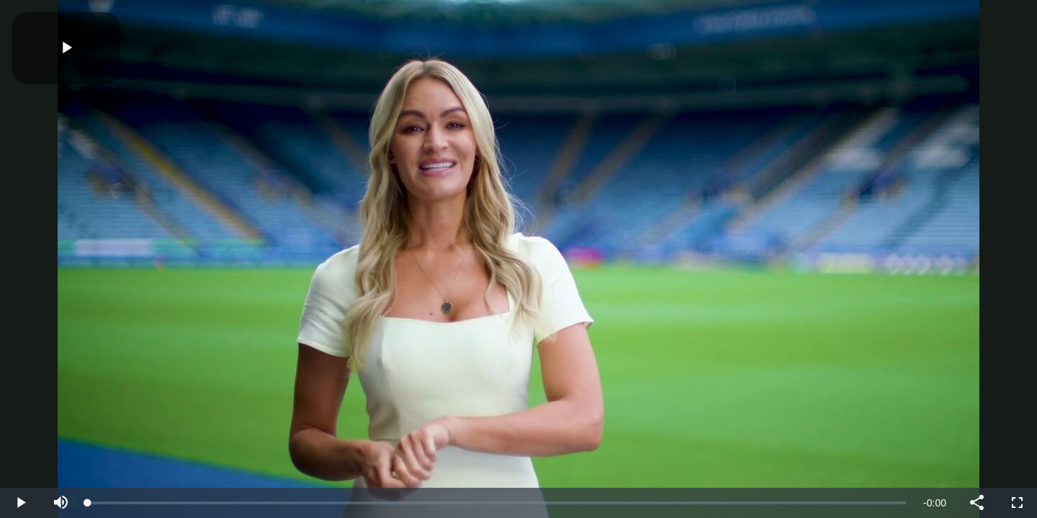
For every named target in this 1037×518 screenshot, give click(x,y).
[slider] (497, 502)
